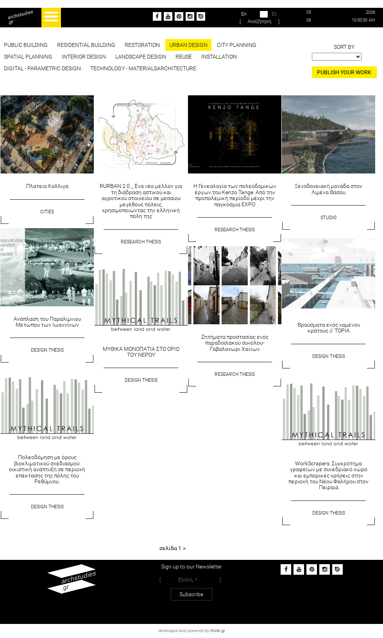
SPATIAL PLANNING (28, 57)
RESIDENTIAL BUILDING (86, 45)
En (249, 14)
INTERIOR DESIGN (84, 57)
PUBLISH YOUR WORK (344, 72)
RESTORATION (142, 45)
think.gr (217, 630)
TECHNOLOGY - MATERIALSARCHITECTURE (143, 68)
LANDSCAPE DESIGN (140, 57)
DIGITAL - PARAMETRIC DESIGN (42, 68)
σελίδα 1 (170, 548)
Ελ (268, 14)
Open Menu (51, 17)
